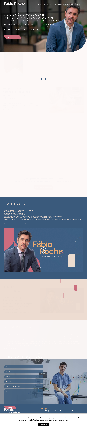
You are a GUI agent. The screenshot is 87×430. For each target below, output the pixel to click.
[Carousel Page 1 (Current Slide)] (39, 353)
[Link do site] (15, 4)
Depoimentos (66, 4)
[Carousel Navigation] (43, 79)
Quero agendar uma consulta (43, 187)
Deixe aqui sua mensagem (24, 396)
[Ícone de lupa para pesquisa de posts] (82, 4)
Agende (40, 4)
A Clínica (73, 4)
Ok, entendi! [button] (43, 424)
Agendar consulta (12, 37)
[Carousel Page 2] (42, 353)
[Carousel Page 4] (48, 353)
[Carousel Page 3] (45, 353)
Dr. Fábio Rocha (47, 4)
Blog (78, 4)
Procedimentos (57, 4)
